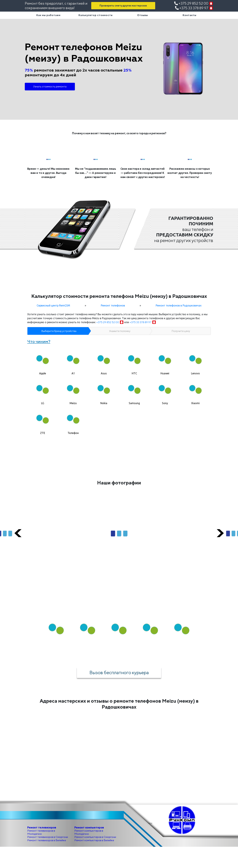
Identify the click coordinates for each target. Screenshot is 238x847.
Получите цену (181, 331)
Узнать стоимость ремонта (49, 86)
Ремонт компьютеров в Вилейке (94, 840)
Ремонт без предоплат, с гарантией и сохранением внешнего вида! (56, 5)
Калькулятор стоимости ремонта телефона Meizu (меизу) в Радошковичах (119, 296)
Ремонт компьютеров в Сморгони (95, 837)
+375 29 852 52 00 (193, 3)
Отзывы (142, 15)
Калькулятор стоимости (96, 15)
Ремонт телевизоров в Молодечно (41, 832)
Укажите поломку (119, 331)
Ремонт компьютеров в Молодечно (88, 832)
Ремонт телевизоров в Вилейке (46, 840)
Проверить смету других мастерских (123, 5)
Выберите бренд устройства (58, 331)
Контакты (189, 15)
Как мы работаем (48, 15)
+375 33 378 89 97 (194, 8)
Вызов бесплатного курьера (119, 672)
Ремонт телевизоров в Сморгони (47, 837)
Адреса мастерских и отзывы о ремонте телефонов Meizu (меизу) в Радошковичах (119, 704)
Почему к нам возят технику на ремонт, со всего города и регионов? (119, 133)
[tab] (42, 361)
